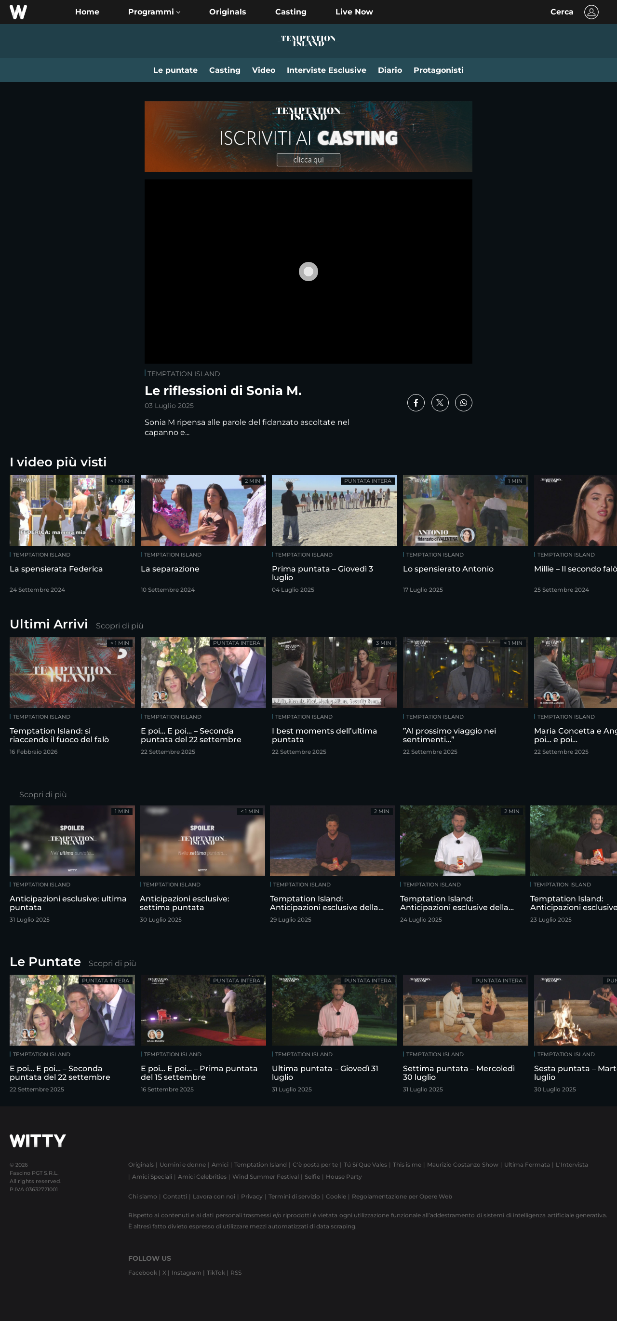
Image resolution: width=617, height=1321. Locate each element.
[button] (154, 12)
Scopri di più (120, 625)
